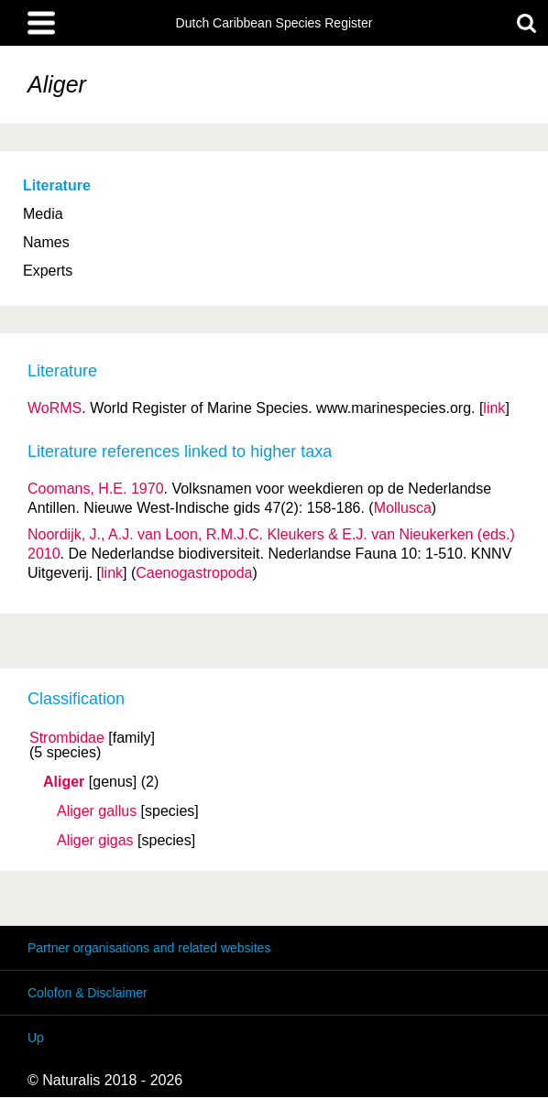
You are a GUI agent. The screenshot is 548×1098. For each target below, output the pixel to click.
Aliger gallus (97, 811)
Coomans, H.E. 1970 (95, 488)
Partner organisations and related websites (148, 947)
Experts (47, 270)
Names (46, 242)
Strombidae (66, 738)
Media (43, 214)
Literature (57, 185)
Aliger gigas (95, 840)
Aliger (63, 782)
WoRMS (54, 408)
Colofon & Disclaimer (87, 992)
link (494, 408)
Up (35, 1037)
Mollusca (403, 508)
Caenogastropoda (194, 573)
